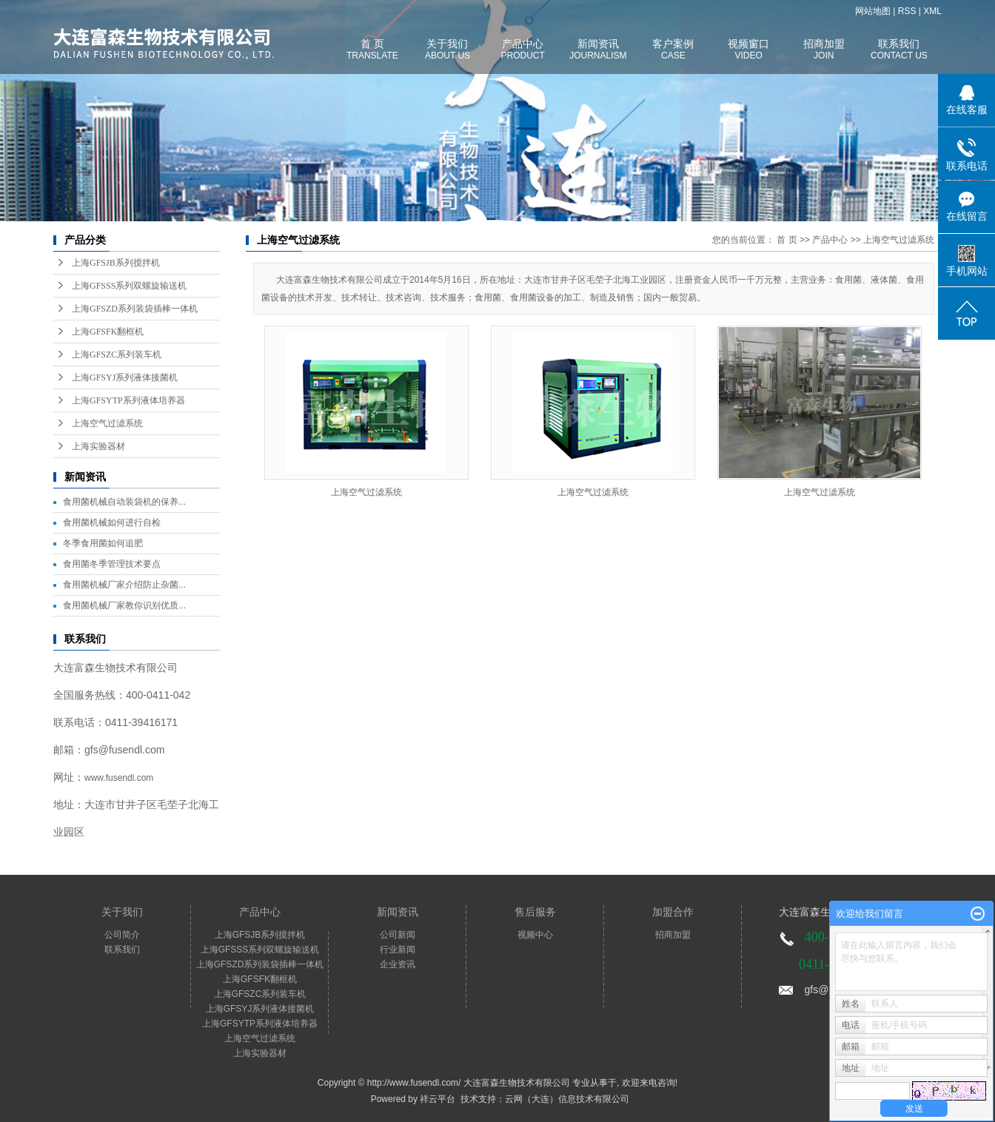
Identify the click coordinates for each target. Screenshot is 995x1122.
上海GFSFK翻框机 (108, 331)
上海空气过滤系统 (107, 423)
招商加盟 (673, 935)
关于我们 (122, 912)
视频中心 (535, 935)
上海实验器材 (98, 446)
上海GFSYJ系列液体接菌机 (125, 377)
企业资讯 (397, 964)
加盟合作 (673, 912)
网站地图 (873, 11)
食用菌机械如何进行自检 (112, 522)
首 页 (787, 240)
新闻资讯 (397, 912)
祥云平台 (437, 1099)
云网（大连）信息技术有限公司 (567, 1099)
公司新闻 (397, 935)
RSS (907, 11)
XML (932, 11)
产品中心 (830, 240)
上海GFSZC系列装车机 (116, 354)
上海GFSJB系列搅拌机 (116, 263)
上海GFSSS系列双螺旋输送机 (129, 285)
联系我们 (122, 949)
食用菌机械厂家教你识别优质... (124, 605)
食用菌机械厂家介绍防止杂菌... (124, 585)
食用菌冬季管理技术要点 (112, 564)
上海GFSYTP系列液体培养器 (128, 400)
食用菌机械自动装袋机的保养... (124, 502)
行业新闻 (397, 949)
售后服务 (535, 912)
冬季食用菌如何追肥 (103, 543)
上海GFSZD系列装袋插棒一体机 (135, 308)
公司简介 (122, 935)
